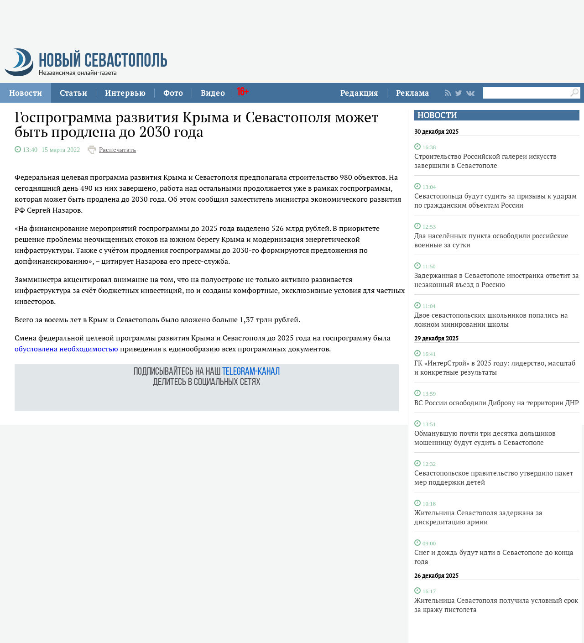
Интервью (125, 93)
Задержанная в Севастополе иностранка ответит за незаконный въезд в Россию (496, 280)
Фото (173, 93)
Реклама (412, 93)
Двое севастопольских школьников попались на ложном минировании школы (491, 319)
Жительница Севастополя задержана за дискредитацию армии (478, 517)
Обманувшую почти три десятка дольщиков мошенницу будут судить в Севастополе (485, 438)
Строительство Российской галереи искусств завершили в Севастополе (485, 161)
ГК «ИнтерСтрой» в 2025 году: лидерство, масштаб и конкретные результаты (494, 367)
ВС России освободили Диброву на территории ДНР (496, 402)
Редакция (359, 93)
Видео (213, 93)
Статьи (73, 93)
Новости (25, 93)
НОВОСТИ (437, 115)
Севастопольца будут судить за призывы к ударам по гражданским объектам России (495, 200)
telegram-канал (251, 372)
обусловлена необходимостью (66, 349)
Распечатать (117, 150)
